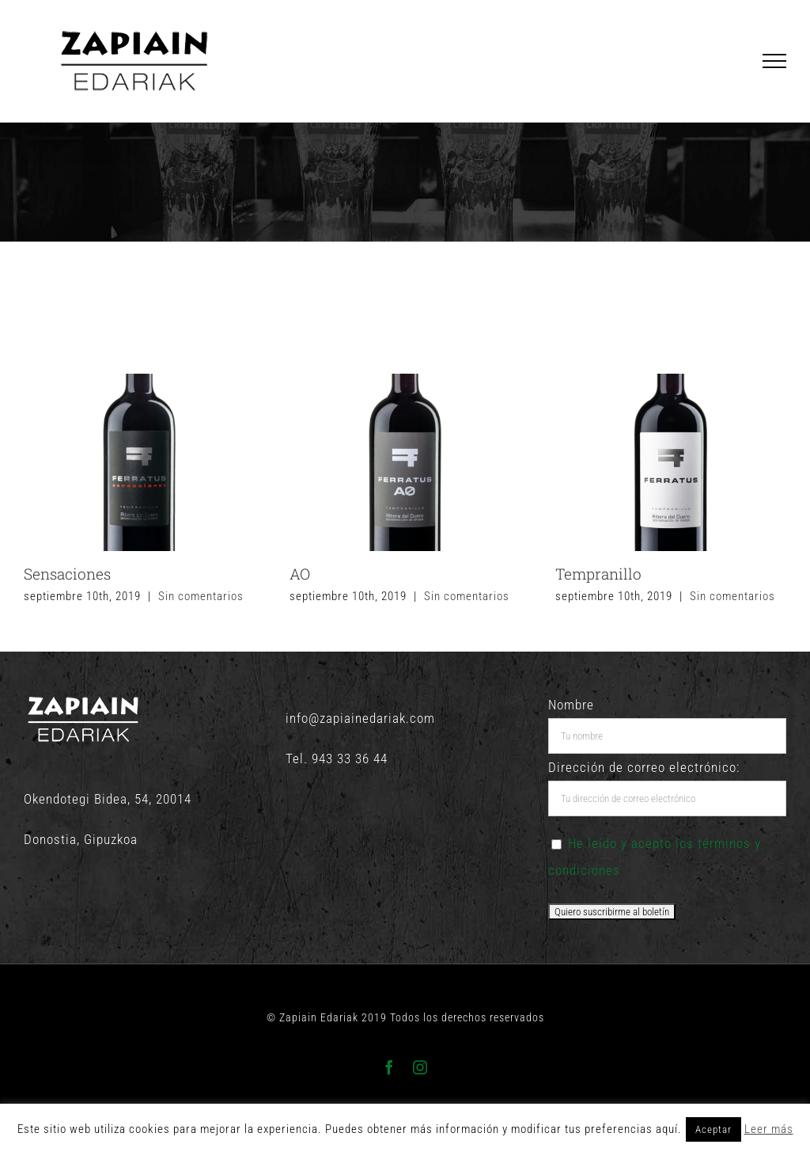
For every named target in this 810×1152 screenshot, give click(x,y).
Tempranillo (598, 574)
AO (300, 574)
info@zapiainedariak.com (360, 718)
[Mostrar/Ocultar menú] (774, 61)
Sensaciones (67, 574)
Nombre (571, 705)
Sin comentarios (201, 596)
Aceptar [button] (713, 1129)
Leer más (768, 1129)
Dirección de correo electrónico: (644, 767)
